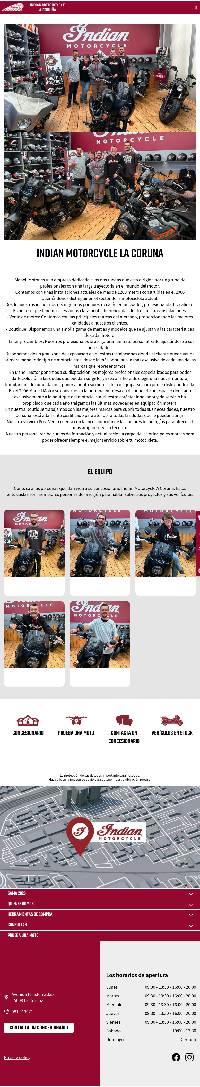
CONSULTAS (17, 925)
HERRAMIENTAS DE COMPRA (30, 914)
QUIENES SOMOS (21, 904)
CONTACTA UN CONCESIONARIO (39, 1028)
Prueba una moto (23, 935)
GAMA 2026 (17, 893)
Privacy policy (17, 1057)
